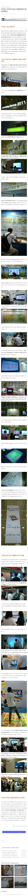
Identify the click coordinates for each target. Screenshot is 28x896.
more (25, 863)
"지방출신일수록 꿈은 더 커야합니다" (9, 854)
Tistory (21, 894)
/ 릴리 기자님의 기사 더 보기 (20, 826)
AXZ (13, 894)
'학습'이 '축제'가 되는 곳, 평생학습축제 (9, 855)
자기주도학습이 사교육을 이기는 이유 (9, 850)
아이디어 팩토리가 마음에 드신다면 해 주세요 (14, 832)
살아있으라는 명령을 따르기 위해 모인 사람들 (10, 857)
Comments (4, 891)
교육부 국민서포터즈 (5, 7)
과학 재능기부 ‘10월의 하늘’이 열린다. (9, 852)
